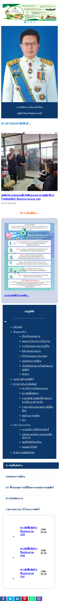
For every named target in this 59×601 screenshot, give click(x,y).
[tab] (31, 465)
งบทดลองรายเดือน (31, 361)
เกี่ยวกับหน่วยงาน (31, 336)
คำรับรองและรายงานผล (34, 356)
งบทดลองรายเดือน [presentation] (15, 476)
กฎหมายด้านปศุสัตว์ (23, 379)
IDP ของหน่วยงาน (31, 351)
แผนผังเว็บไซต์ (29, 447)
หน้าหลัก (17, 327)
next (54, 132)
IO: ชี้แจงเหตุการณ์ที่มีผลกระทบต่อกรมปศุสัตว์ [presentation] (30, 487)
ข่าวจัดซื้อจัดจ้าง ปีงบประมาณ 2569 (28, 531)
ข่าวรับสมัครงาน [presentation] (14, 498)
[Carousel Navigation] (52, 132)
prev (52, 132)
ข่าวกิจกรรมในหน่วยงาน (35, 388)
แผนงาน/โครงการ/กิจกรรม (36, 341)
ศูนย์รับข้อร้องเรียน (31, 442)
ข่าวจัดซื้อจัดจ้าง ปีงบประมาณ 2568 (28, 552)
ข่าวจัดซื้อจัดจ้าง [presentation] (14, 465)
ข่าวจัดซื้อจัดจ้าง (30, 393)
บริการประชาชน (21, 425)
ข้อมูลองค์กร (19, 332)
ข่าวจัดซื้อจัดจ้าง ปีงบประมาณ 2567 (28, 573)
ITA (24, 420)
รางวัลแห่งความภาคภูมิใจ (35, 346)
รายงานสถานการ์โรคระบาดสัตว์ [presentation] (23, 509)
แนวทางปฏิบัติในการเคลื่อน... (16, 295)
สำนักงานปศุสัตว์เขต (23, 452)
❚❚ (56, 133)
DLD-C (25, 374)
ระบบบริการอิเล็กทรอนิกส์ (35, 429)
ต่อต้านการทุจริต (30, 415)
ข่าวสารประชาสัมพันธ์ (25, 384)
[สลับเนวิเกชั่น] (5, 321)
